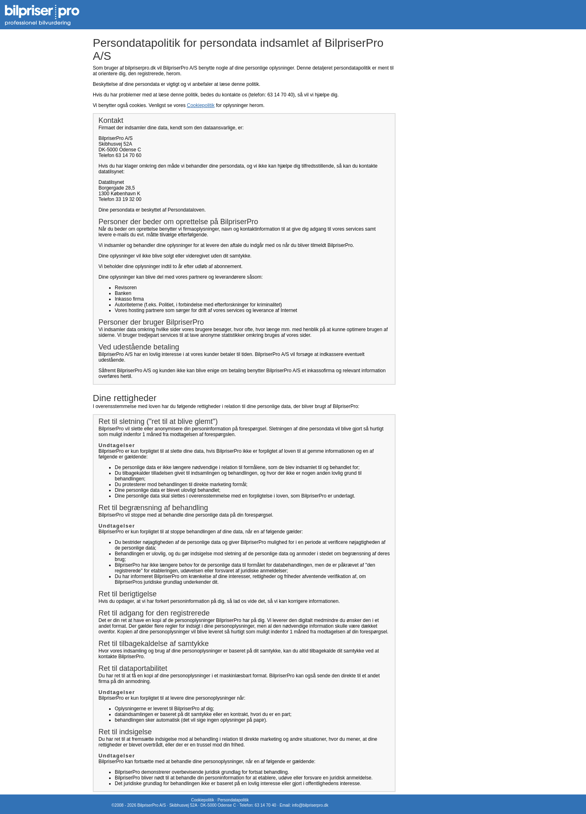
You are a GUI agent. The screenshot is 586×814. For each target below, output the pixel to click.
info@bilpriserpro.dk (310, 805)
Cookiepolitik (200, 105)
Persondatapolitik (233, 800)
